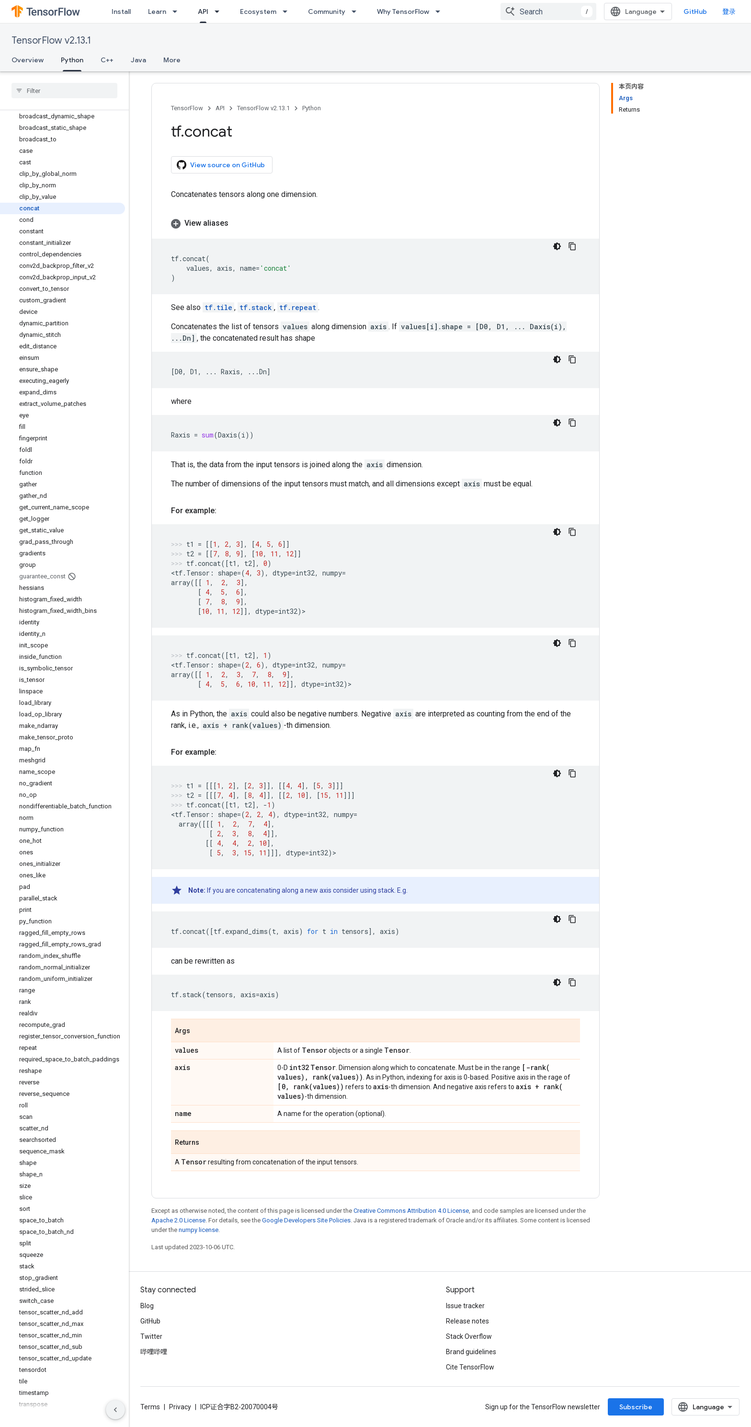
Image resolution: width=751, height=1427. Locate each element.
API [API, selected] (203, 11)
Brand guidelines (471, 1352)
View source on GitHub (221, 165)
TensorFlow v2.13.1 (51, 40)
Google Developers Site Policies (306, 1220)
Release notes (467, 1321)
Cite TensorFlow (470, 1367)
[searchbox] (64, 90)
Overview (27, 60)
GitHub (695, 11)
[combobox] (548, 11)
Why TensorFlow (403, 11)
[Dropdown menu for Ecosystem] (287, 11)
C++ (107, 60)
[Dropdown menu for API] (219, 11)
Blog (147, 1306)
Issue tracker (465, 1306)
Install (121, 11)
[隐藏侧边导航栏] (115, 1409)
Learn (157, 11)
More (172, 60)
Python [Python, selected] (72, 60)
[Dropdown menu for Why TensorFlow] (440, 11)
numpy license (198, 1229)
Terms (150, 1407)
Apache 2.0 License (178, 1220)
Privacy (180, 1407)
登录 (729, 11)
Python (311, 108)
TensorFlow (187, 108)
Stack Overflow (469, 1336)
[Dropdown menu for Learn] (177, 11)
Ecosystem (258, 11)
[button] (375, 223)
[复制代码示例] (572, 246)
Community (326, 11)
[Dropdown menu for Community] (356, 11)
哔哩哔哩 (153, 1352)
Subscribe (635, 1407)
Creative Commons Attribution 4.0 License (411, 1210)
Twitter (151, 1336)
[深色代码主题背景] (557, 246)
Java (138, 60)
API (220, 108)
